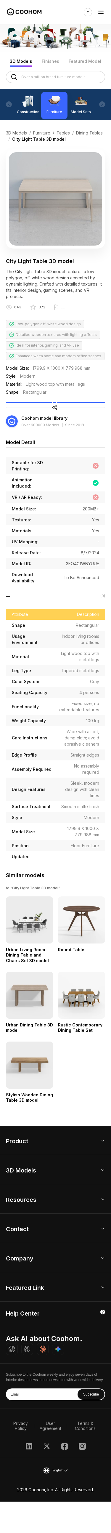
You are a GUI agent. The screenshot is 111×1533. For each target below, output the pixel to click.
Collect (55, 411)
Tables (63, 132)
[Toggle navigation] (101, 12)
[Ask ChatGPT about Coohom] (12, 1380)
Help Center (23, 1344)
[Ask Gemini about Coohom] (58, 1380)
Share (55, 428)
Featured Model (85, 61)
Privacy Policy (20, 1457)
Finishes (50, 61)
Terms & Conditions (85, 1457)
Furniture (41, 132)
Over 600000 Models (40, 452)
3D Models (21, 61)
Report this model (76, 307)
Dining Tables (89, 132)
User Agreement (50, 1457)
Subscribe (91, 1426)
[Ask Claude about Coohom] (43, 1380)
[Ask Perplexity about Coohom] (27, 1380)
